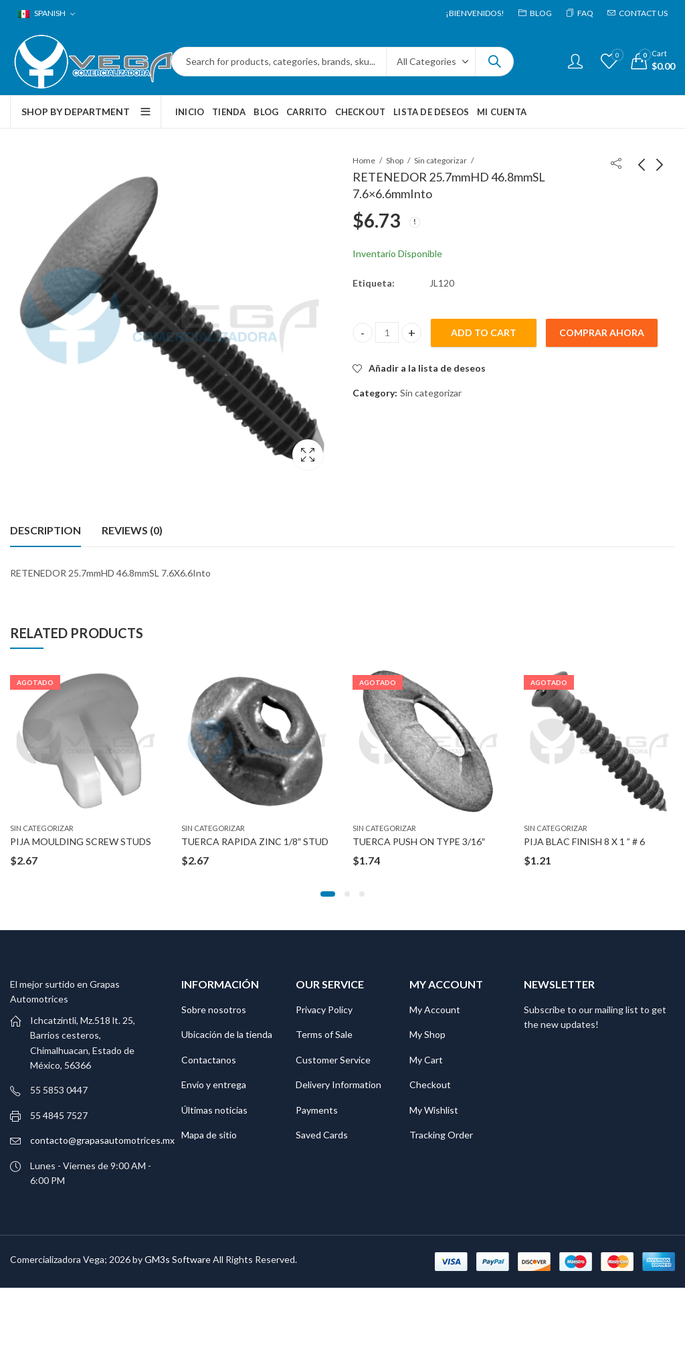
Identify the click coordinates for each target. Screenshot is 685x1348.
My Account (434, 1009)
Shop (394, 160)
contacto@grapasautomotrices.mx (102, 1140)
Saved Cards (322, 1134)
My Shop (427, 1034)
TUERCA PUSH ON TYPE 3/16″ (419, 841)
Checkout (430, 1084)
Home (364, 160)
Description (45, 530)
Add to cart (483, 332)
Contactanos (208, 1059)
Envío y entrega (213, 1084)
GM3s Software (178, 1259)
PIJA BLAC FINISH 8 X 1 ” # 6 (584, 841)
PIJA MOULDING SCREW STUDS (80, 841)
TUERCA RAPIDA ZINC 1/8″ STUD (254, 841)
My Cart (426, 1059)
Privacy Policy (324, 1009)
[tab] (45, 530)
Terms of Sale (324, 1034)
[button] (328, 894)
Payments (317, 1110)
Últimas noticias (214, 1110)
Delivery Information (338, 1084)
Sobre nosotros (213, 1009)
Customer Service (333, 1059)
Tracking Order (441, 1134)
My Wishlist (433, 1110)
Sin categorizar (440, 160)
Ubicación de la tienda (226, 1034)
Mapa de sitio (209, 1134)
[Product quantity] (387, 332)
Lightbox (307, 454)
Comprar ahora (601, 332)
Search (494, 61)
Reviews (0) (132, 530)
